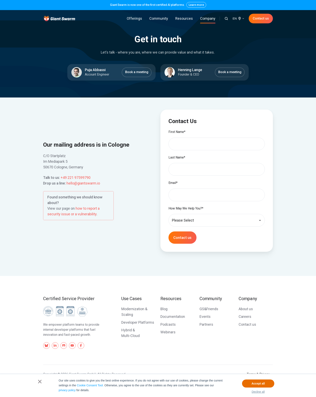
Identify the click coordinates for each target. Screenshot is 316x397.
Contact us (261, 18)
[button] (226, 19)
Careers (245, 316)
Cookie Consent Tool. (90, 385)
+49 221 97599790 (75, 177)
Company (207, 18)
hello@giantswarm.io (83, 183)
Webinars (168, 332)
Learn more (196, 4)
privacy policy (67, 390)
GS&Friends (209, 309)
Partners (206, 324)
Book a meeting (136, 72)
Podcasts (168, 324)
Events (205, 316)
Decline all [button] (258, 391)
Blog (163, 309)
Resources (184, 18)
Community (158, 18)
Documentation (172, 316)
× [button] (39, 381)
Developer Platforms (137, 322)
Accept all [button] (258, 383)
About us (246, 309)
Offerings (134, 18)
